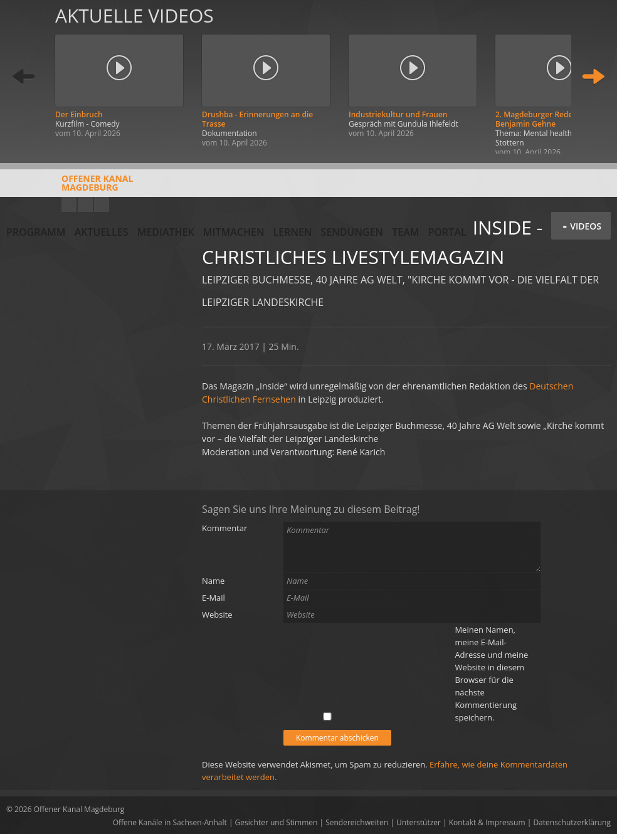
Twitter (101, 204)
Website (217, 614)
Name (213, 580)
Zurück (24, 77)
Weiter (593, 77)
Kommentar (224, 528)
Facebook (85, 204)
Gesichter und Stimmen (276, 822)
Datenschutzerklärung (572, 822)
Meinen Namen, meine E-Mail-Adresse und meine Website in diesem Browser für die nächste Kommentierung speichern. (491, 673)
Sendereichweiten (356, 822)
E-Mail (213, 597)
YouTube (68, 204)
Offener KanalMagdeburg (69, 187)
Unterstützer (418, 822)
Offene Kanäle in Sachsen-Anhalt (170, 822)
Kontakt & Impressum (487, 822)
